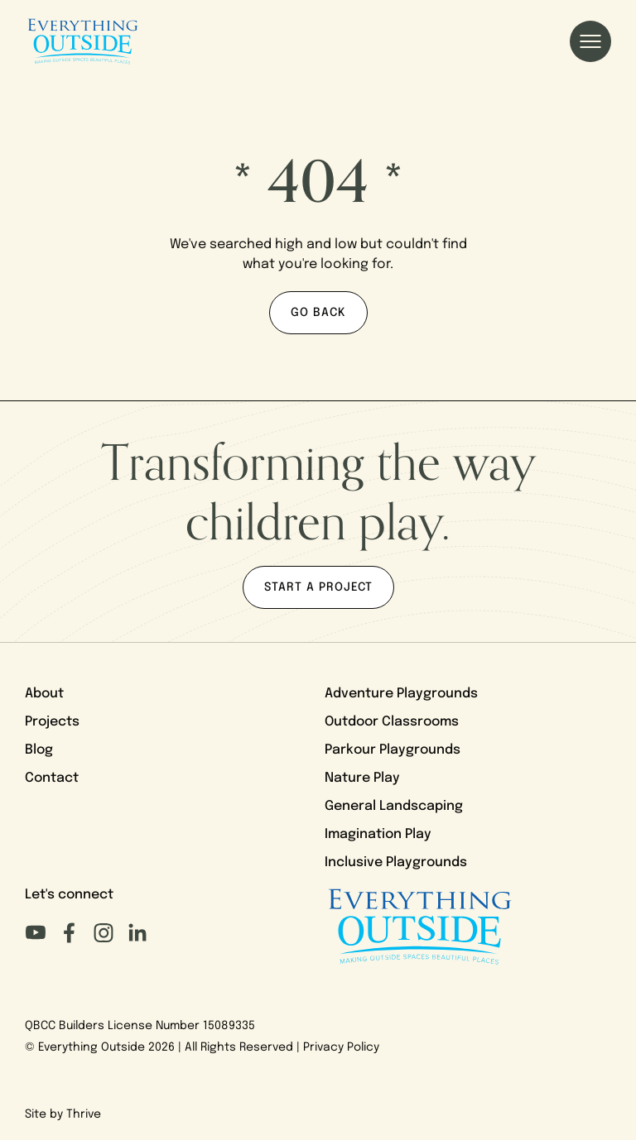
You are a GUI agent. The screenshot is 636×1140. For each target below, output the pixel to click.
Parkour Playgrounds (392, 750)
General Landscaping (394, 806)
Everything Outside (91, 1048)
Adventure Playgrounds (401, 694)
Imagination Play (378, 834)
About (44, 694)
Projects (52, 722)
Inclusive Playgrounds (396, 862)
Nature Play (362, 778)
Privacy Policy (341, 1048)
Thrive (83, 1115)
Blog (39, 750)
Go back (318, 313)
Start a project (318, 588)
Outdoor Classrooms (392, 722)
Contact (52, 778)
